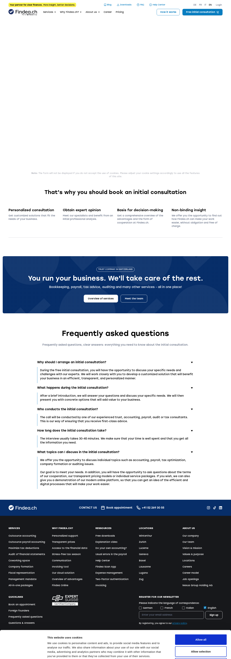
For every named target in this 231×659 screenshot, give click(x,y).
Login (219, 5)
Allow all (200, 611)
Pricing (120, 12)
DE (194, 5)
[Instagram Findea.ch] (208, 508)
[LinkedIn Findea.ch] (221, 508)
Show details (189, 651)
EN (210, 5)
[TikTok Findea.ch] (215, 508)
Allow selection (201, 623)
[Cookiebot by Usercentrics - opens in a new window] (23, 652)
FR (200, 5)
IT (205, 5)
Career (108, 12)
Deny (201, 635)
